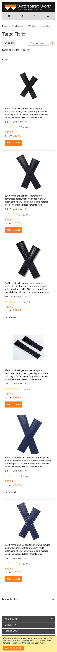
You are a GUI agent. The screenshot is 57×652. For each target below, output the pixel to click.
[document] (28, 643)
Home (5, 26)
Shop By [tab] (9, 42)
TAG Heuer (32, 26)
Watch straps (18, 26)
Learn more (40, 643)
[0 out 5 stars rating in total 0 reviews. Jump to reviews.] (17, 127)
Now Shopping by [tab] (14, 50)
